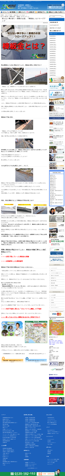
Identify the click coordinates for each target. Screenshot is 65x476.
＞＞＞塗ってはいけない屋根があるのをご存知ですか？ (20, 317)
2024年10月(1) (53, 68)
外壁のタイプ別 (28, 453)
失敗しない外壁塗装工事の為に (8, 450)
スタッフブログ (8, 15)
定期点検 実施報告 (54, 285)
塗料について (53, 270)
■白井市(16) (53, 189)
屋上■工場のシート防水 (29, 442)
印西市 (50, 343)
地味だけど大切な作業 (55, 275)
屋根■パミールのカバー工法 (30, 427)
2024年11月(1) (53, 66)
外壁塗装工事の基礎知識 (7, 448)
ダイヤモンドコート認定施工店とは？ (10, 435)
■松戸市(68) (53, 176)
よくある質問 (53, 295)
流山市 (56, 340)
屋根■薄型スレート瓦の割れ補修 (31, 430)
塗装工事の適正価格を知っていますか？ (10, 432)
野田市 (50, 341)
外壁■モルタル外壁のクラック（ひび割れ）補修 (34, 434)
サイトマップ (53, 305)
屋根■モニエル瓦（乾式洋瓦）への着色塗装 (33, 429)
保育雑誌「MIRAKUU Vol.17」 (53, 433)
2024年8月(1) (53, 70)
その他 (4, 464)
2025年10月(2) (53, 49)
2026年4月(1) (53, 36)
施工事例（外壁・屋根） (28, 414)
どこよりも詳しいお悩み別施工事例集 (32, 422)
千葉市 (50, 344)
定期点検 (4, 459)
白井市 (57, 341)
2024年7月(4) (53, 73)
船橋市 (61, 341)
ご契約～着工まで (6, 453)
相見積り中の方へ (6, 419)
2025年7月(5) (53, 55)
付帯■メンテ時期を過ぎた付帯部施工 (32, 445)
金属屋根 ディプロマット (30, 462)
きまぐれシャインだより (19, 15)
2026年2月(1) (53, 40)
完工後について (5, 456)
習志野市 (61, 343)
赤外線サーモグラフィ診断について (9, 439)
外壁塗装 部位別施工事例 (30, 417)
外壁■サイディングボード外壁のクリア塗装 (33, 435)
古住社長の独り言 (54, 22)
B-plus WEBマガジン (51, 430)
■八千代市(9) (53, 187)
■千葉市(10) (53, 193)
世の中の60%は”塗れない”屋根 (8, 430)
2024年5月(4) (53, 75)
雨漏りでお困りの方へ (7, 420)
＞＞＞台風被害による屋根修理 (12, 261)
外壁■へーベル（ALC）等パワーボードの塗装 (33, 439)
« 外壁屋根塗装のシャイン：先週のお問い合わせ (14, 353)
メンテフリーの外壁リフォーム (56, 273)
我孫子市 (59, 340)
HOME (2, 15)
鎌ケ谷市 (54, 341)
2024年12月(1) (53, 64)
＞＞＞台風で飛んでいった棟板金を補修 (15, 256)
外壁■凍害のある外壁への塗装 (30, 432)
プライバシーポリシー (55, 307)
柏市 (50, 340)
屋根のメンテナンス (6, 463)
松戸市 (53, 340)
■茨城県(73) (53, 198)
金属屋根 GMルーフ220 (29, 465)
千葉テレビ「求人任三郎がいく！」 (54, 431)
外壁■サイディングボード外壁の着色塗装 (32, 437)
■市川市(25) (53, 182)
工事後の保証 (5, 458)
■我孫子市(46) (53, 178)
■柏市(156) (52, 175)
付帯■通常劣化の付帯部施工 (30, 444)
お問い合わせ (49, 450)
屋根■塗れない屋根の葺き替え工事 (31, 424)
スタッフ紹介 (53, 297)
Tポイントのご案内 (51, 462)
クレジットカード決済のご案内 (53, 459)
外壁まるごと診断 (6, 425)
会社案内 (52, 302)
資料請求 (49, 453)
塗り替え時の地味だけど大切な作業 (9, 437)
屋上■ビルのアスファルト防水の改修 (32, 440)
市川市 (53, 343)
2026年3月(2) (53, 38)
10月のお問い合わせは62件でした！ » (37, 353)
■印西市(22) (53, 186)
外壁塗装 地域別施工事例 (30, 419)
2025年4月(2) (53, 60)
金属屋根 (26, 456)
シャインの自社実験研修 (52, 424)
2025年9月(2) (53, 51)
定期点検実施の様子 (6, 440)
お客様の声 (5, 442)
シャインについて (54, 268)
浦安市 (53, 344)
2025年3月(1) (53, 62)
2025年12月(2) (53, 44)
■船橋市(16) (53, 184)
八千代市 (57, 343)
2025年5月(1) (53, 57)
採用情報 (49, 451)
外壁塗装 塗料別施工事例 (30, 420)
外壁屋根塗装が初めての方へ (8, 417)
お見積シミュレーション (7, 429)
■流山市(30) (53, 179)
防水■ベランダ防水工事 (29, 447)
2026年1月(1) (53, 42)
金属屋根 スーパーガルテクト (31, 464)
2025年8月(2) (53, 53)
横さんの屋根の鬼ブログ (55, 30)
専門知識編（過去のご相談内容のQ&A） (10, 461)
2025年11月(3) (53, 47)
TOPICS (52, 300)
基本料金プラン (53, 278)
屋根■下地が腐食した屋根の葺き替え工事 (32, 425)
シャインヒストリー (54, 25)
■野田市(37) (53, 181)
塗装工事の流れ (53, 280)
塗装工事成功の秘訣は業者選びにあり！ (10, 422)
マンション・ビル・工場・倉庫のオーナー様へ (11, 434)
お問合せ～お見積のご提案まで (8, 451)
